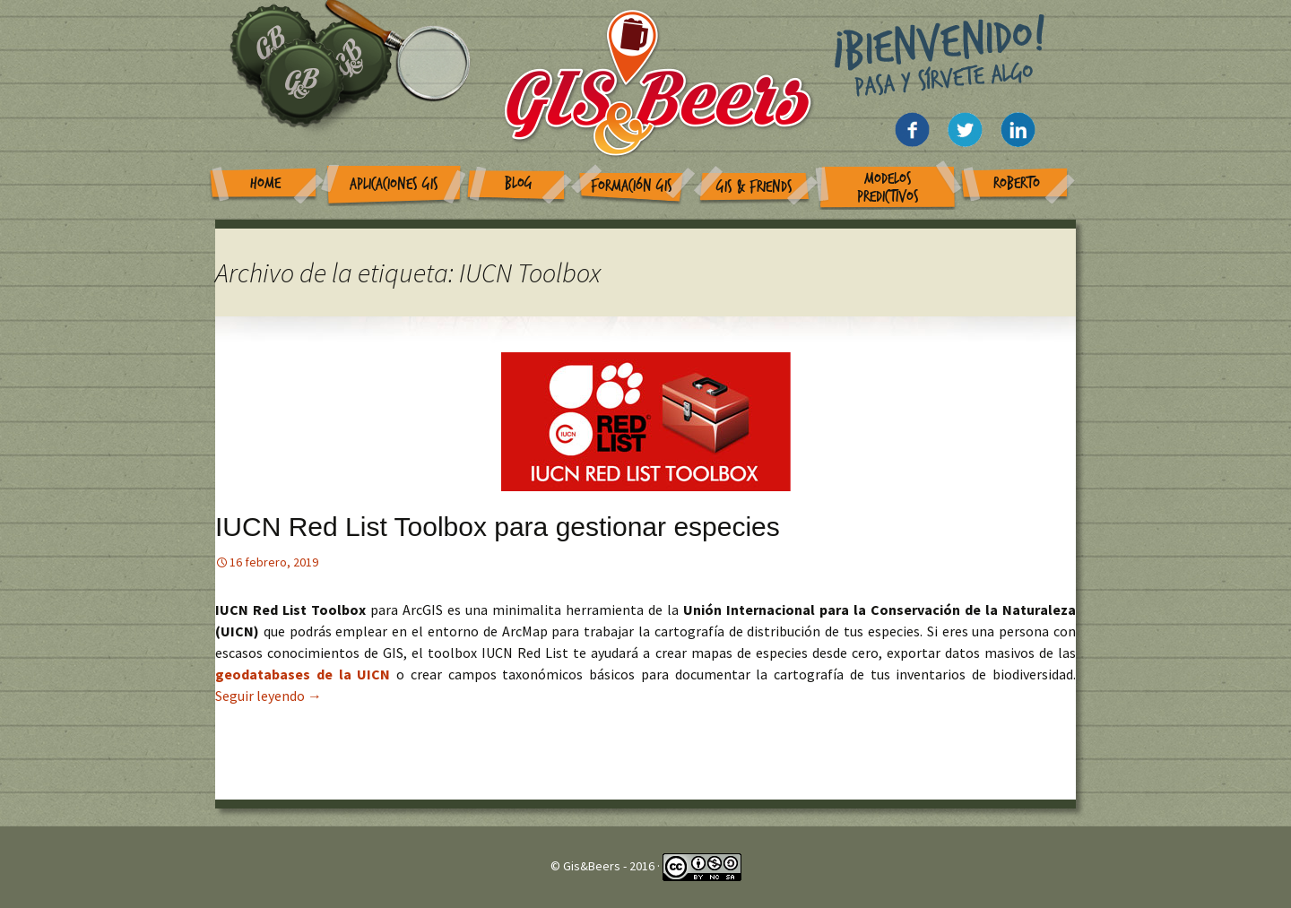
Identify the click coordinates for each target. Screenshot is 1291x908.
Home (265, 183)
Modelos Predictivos (888, 187)
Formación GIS (631, 186)
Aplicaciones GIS (394, 184)
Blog (519, 183)
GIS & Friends (754, 186)
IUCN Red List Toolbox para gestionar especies (497, 526)
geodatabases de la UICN (305, 674)
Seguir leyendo (268, 696)
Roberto (1016, 183)
